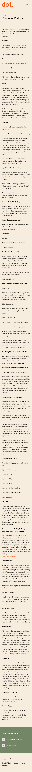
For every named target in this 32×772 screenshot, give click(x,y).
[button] (27, 4)
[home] (7, 4)
